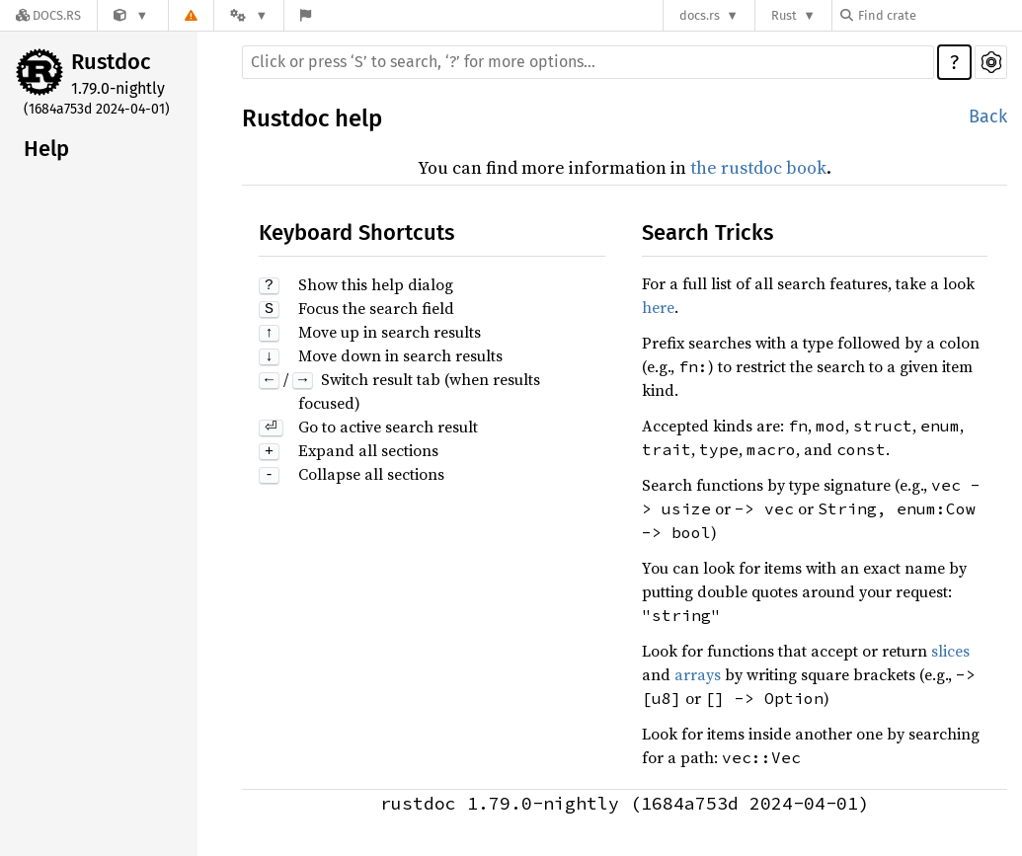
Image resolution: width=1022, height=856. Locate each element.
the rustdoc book (758, 167)
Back (988, 116)
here (658, 307)
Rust (784, 15)
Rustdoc (111, 61)
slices (950, 650)
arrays (697, 674)
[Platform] (248, 15)
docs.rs (699, 15)
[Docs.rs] (48, 15)
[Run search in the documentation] (588, 62)
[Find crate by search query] (939, 15)
